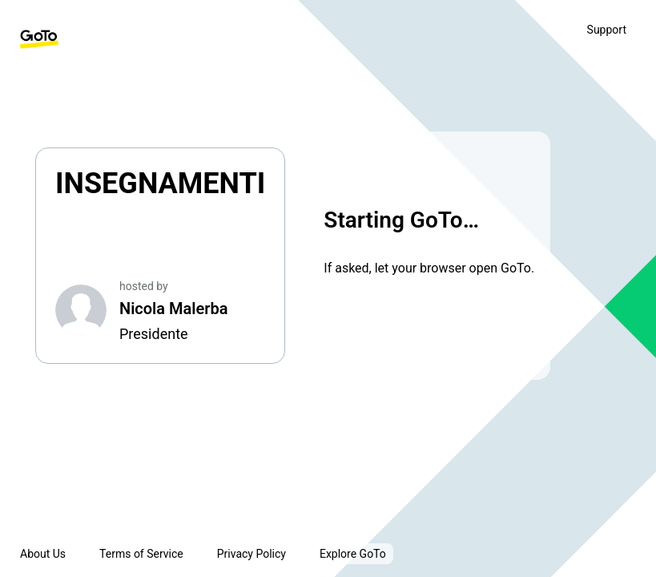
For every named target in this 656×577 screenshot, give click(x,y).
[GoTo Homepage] (39, 39)
